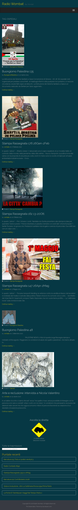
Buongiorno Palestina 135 (18, 71)
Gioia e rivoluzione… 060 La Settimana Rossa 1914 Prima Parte (27, 486)
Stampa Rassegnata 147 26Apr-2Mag (25, 285)
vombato (6, 147)
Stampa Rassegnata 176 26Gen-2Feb (25, 143)
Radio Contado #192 (12, 466)
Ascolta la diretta (39, 420)
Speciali (12, 388)
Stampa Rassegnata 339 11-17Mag (17, 473)
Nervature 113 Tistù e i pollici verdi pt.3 (18, 459)
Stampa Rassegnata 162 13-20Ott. (23, 213)
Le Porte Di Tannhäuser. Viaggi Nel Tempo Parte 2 (23, 493)
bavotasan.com (47, 506)
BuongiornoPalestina (10, 75)
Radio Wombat (13, 4)
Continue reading (8, 90)
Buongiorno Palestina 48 (17, 330)
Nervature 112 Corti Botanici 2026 (17, 479)
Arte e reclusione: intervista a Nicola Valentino (31, 393)
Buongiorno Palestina (16, 67)
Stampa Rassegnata (16, 139)
